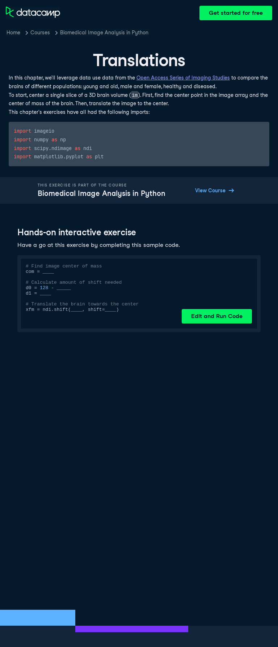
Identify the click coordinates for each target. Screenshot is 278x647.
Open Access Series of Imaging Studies (183, 78)
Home (13, 32)
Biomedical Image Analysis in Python (104, 32)
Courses (40, 32)
